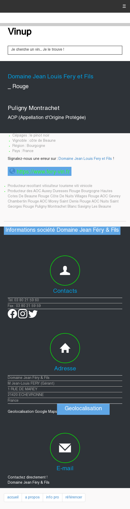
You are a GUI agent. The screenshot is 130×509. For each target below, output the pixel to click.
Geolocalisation (83, 409)
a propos (32, 497)
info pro (52, 497)
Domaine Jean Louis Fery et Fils (85, 159)
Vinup (19, 32)
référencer (74, 497)
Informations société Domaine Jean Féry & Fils (62, 230)
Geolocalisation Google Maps (59, 412)
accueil (13, 497)
